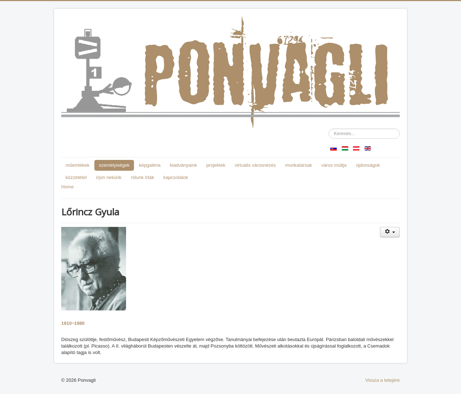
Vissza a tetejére (382, 380)
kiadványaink (183, 165)
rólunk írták (142, 177)
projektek (215, 165)
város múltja (333, 165)
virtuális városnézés (255, 165)
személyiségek (114, 165)
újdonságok (368, 165)
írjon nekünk (109, 177)
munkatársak (298, 165)
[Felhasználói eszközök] (390, 232)
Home (67, 186)
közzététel (76, 177)
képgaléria (150, 165)
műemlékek (77, 165)
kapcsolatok (176, 177)
